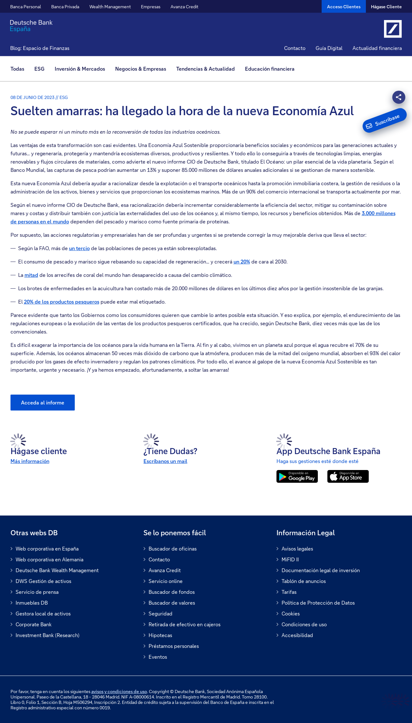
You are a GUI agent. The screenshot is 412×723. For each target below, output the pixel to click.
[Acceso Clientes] (344, 6)
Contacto (294, 48)
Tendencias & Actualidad (205, 68)
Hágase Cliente (386, 7)
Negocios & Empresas (140, 68)
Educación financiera (270, 68)
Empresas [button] (150, 7)
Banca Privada (65, 7)
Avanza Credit (184, 7)
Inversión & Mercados (80, 68)
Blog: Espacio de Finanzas (39, 48)
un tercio (79, 248)
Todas (17, 68)
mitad (31, 274)
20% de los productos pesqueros (61, 301)
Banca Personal (25, 7)
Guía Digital (329, 48)
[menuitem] (19, 69)
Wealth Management (110, 7)
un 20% (242, 261)
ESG (39, 68)
